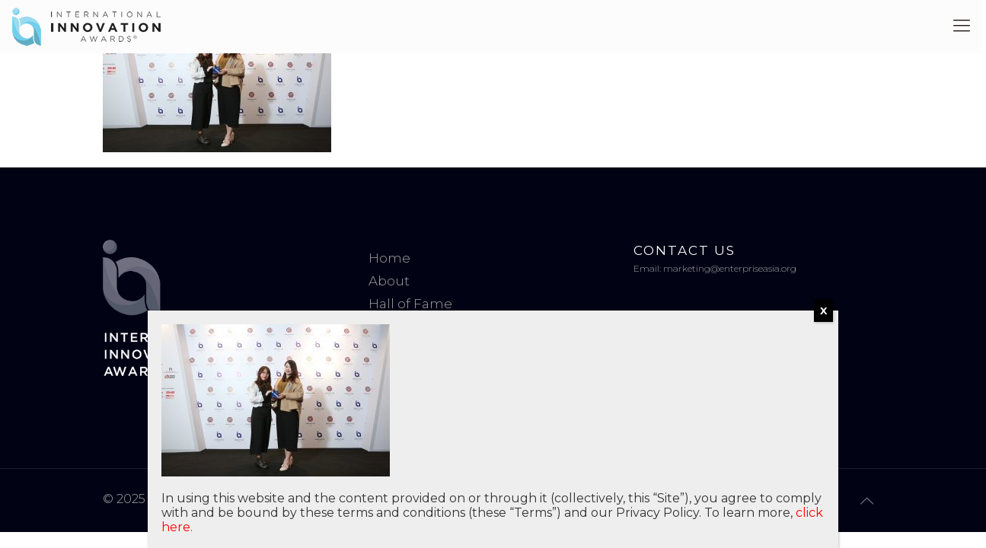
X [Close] (823, 310)
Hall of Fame (410, 303)
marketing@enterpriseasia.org (729, 268)
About (389, 280)
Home (389, 258)
